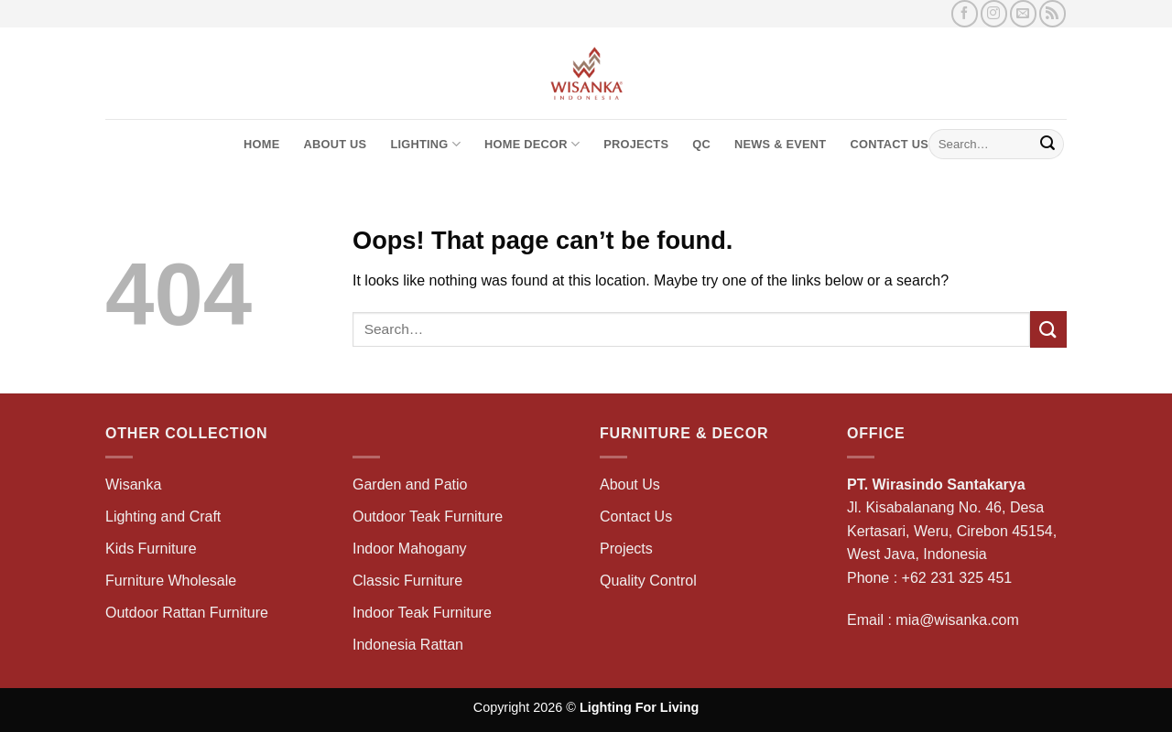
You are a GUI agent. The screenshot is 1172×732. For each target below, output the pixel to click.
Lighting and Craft (163, 516)
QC (701, 144)
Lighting (425, 144)
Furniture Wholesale (170, 580)
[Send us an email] (1023, 13)
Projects (635, 144)
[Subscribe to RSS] (1052, 13)
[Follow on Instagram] (994, 13)
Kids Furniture (151, 548)
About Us (334, 144)
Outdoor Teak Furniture (428, 516)
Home (261, 144)
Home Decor (532, 144)
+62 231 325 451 (957, 578)
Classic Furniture (407, 580)
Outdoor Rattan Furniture (186, 612)
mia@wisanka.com (957, 620)
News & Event (780, 144)
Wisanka (135, 484)
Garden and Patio (410, 484)
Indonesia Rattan (408, 644)
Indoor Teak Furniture (422, 612)
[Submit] (1047, 144)
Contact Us (889, 144)
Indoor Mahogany (410, 548)
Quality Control (648, 580)
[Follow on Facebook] (964, 13)
